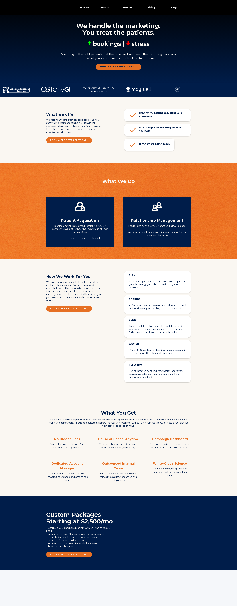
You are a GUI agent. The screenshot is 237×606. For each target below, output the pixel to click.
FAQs (174, 7)
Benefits (127, 7)
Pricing (151, 7)
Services (85, 7)
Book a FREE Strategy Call (118, 67)
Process (104, 7)
